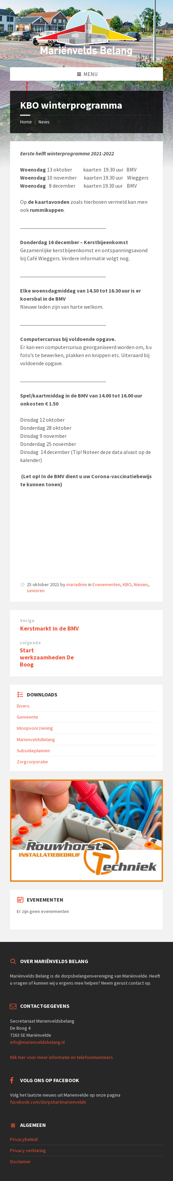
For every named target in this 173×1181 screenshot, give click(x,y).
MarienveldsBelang (36, 739)
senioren (36, 590)
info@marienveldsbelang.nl (37, 1042)
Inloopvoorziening (35, 728)
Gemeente (27, 717)
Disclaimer (20, 1161)
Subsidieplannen (33, 751)
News (44, 122)
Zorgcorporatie (32, 762)
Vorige (27, 620)
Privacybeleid (24, 1139)
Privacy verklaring (28, 1150)
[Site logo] (86, 54)
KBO (127, 584)
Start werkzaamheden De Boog (47, 657)
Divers (23, 706)
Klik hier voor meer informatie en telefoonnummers (61, 1057)
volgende (30, 643)
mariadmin (76, 584)
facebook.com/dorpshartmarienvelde (48, 1102)
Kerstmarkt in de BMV (49, 628)
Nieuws (141, 584)
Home (26, 122)
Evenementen (106, 584)
